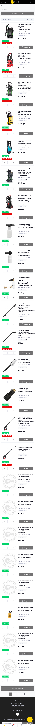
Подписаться (27, 723)
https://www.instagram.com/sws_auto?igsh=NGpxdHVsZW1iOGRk (17, 714)
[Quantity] (9, 47)
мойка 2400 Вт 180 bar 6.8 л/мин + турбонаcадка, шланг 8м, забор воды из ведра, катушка (24, 172)
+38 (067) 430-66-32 (17, 703)
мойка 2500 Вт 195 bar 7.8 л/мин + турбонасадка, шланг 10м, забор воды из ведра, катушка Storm (24, 199)
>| (24, 694)
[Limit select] (31, 19)
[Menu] (2, 2)
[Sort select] (15, 19)
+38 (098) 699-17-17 (17, 706)
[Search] (5, 2)
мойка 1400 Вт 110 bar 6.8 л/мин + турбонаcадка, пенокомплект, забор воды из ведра (24, 28)
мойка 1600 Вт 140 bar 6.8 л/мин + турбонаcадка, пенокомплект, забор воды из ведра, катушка (25, 85)
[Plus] (13, 47)
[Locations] (30, 2)
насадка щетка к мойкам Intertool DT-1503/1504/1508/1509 (24, 361)
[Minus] (4, 47)
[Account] (33, 2)
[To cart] (26, 47)
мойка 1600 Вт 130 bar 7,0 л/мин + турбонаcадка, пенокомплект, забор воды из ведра (24, 57)
